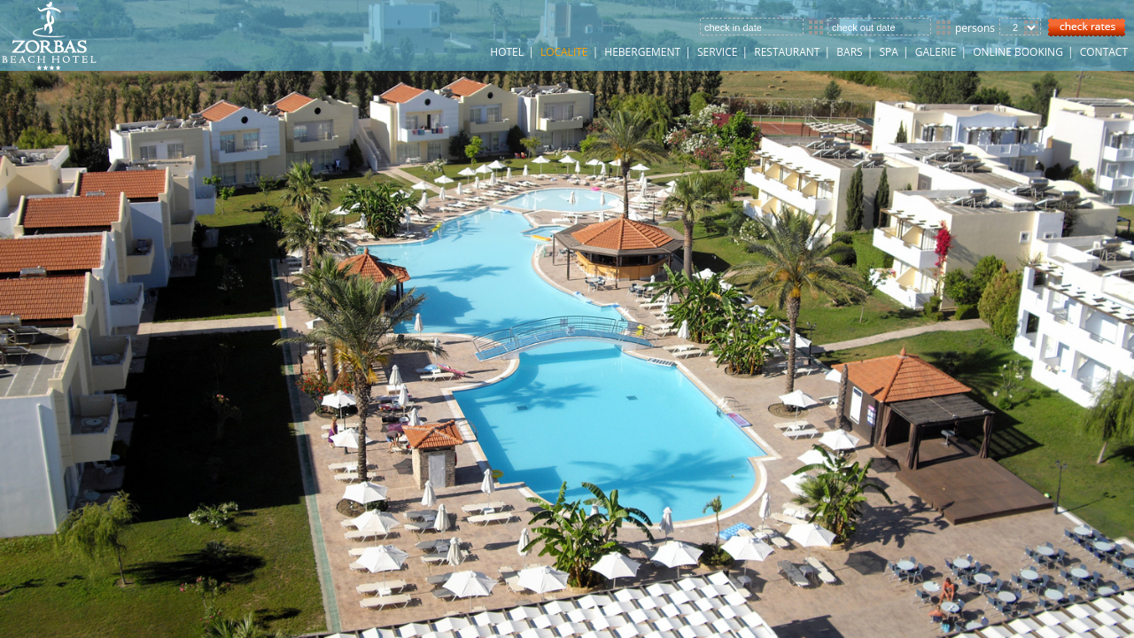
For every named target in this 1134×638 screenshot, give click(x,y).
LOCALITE (564, 51)
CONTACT (1104, 51)
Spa (888, 51)
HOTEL (507, 51)
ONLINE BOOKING (1018, 51)
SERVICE (717, 51)
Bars (849, 51)
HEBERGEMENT (642, 51)
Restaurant (786, 51)
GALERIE (936, 51)
